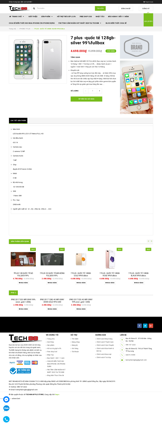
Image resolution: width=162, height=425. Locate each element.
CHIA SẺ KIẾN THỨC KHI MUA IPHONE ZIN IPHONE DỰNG (32, 23)
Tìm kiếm (100, 8)
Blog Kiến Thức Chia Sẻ (116, 23)
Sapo (57, 419)
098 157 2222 (131, 370)
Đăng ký (146, 8)
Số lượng (75, 91)
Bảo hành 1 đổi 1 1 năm (118, 16)
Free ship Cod (86, 16)
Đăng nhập (128, 8)
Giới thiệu (32, 16)
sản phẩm (148, 21)
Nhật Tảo (100, 16)
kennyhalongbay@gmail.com (136, 385)
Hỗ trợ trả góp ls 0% (66, 16)
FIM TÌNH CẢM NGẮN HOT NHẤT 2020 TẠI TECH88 (80, 23)
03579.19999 (130, 380)
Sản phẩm (47, 16)
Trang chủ (17, 16)
